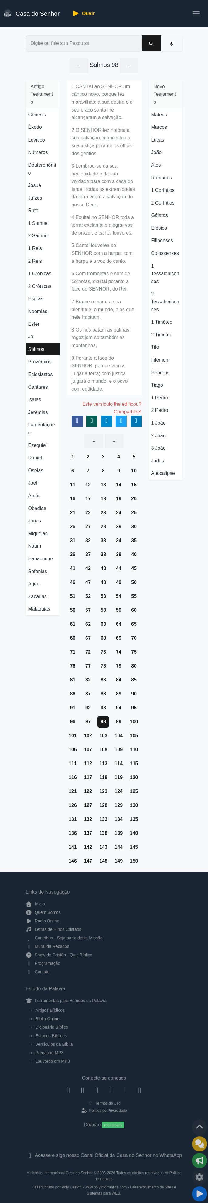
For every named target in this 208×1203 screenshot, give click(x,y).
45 (134, 568)
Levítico (36, 139)
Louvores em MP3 (53, 1061)
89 (118, 693)
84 (118, 679)
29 (118, 526)
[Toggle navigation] (196, 13)
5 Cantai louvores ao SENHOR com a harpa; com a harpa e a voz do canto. (102, 253)
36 (73, 554)
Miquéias (38, 533)
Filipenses (162, 240)
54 (118, 596)
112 (88, 763)
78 (103, 665)
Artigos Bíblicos (50, 1010)
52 (88, 596)
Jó (30, 336)
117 (88, 777)
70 (134, 638)
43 (103, 568)
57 (88, 610)
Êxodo (35, 127)
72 (88, 652)
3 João (158, 448)
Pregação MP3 (50, 1052)
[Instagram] (82, 1090)
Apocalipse (163, 473)
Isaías (34, 399)
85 (134, 679)
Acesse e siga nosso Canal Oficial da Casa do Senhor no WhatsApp (104, 1155)
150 (134, 861)
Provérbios (39, 361)
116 (73, 777)
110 (134, 749)
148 (103, 861)
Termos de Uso (104, 1103)
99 (118, 721)
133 (103, 819)
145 (134, 847)
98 (103, 721)
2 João (158, 435)
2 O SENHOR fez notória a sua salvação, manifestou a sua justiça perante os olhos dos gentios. (102, 142)
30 (134, 526)
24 (118, 512)
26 (73, 526)
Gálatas (159, 215)
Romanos (161, 177)
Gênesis (37, 114)
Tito (155, 347)
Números (38, 152)
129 (118, 805)
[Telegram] (139, 1090)
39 (118, 554)
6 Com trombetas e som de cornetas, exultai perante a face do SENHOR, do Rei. (101, 281)
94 (118, 707)
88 (103, 693)
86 (73, 693)
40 (134, 554)
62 (88, 624)
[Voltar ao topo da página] (199, 1127)
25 (134, 512)
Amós (34, 495)
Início (35, 903)
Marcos (159, 127)
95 (134, 707)
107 (88, 749)
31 (73, 540)
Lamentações (41, 428)
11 (73, 484)
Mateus (159, 114)
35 (134, 540)
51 (73, 596)
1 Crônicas (39, 273)
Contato (38, 971)
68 (103, 638)
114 (118, 763)
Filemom (160, 359)
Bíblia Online (48, 1018)
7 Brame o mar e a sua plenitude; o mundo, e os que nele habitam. (103, 309)
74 (118, 652)
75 (134, 652)
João (156, 152)
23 (103, 512)
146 (73, 861)
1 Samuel (38, 223)
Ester (33, 324)
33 (103, 540)
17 (88, 498)
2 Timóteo (161, 334)
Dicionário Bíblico (52, 1027)
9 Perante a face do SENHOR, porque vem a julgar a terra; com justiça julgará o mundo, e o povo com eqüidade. (100, 373)
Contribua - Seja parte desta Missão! (65, 937)
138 (103, 833)
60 (134, 610)
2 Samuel (38, 235)
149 (118, 861)
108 (103, 749)
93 (103, 707)
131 (73, 819)
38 (103, 554)
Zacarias (37, 596)
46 (73, 582)
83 (103, 679)
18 (103, 498)
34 (118, 540)
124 (118, 791)
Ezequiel (37, 445)
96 (73, 721)
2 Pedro (159, 410)
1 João (158, 422)
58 (103, 610)
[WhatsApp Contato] (125, 1090)
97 (88, 721)
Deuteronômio (42, 168)
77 (88, 665)
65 (134, 624)
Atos (156, 165)
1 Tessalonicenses (165, 273)
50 (134, 582)
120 (134, 777)
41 (73, 568)
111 (73, 763)
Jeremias (38, 412)
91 (73, 707)
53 (103, 596)
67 (88, 638)
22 (88, 512)
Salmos (36, 349)
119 (118, 777)
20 (134, 498)
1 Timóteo (161, 322)
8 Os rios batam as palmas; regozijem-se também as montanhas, (101, 337)
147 (88, 861)
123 (103, 791)
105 (134, 735)
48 (103, 582)
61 (73, 624)
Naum (34, 545)
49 (118, 582)
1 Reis (35, 248)
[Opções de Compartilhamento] (199, 1160)
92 (88, 707)
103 (103, 735)
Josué (34, 185)
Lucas (157, 139)
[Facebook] (68, 1090)
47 (88, 582)
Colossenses (165, 253)
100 (134, 721)
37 (88, 554)
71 (73, 652)
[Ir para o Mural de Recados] (199, 1143)
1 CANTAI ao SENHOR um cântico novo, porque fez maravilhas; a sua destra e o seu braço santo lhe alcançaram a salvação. (102, 102)
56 (73, 610)
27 (88, 526)
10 (134, 470)
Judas (157, 460)
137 (88, 833)
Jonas (34, 520)
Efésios (159, 228)
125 (134, 791)
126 (73, 805)
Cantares (38, 387)
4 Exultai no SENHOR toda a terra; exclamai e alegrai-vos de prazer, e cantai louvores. (103, 225)
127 (88, 805)
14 (118, 484)
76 (73, 665)
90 (134, 693)
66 (73, 638)
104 (118, 735)
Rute (33, 210)
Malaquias (39, 608)
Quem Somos (43, 912)
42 (88, 568)
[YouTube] (111, 1090)
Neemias (37, 311)
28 (103, 526)
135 (134, 819)
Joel (32, 482)
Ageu (33, 583)
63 (103, 624)
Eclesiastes (40, 374)
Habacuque (40, 558)
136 (73, 833)
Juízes (35, 198)
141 (73, 847)
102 (88, 735)
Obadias (37, 508)
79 (118, 665)
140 (134, 833)
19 (118, 498)
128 (103, 805)
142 (88, 847)
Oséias (35, 470)
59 (118, 610)
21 (73, 512)
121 (73, 791)
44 (118, 568)
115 (134, 763)
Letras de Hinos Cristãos (53, 929)
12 (88, 484)
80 (134, 665)
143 (103, 847)
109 (118, 749)
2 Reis (35, 261)
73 (103, 652)
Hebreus (160, 372)
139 (118, 833)
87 (88, 693)
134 (118, 819)
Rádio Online (43, 920)
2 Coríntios (163, 202)
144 (118, 847)
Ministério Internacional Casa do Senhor (59, 1173)
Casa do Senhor (32, 13)
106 (73, 749)
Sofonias (37, 571)
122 (88, 791)
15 (134, 484)
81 (73, 679)
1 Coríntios (163, 190)
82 (88, 679)
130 (134, 805)
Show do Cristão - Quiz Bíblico (59, 954)
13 (103, 484)
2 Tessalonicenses (165, 301)
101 (73, 735)
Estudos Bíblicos (51, 1035)
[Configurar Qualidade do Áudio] (199, 1177)
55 (134, 596)
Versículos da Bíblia (54, 1044)
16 (73, 498)
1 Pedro (159, 397)
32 (88, 540)
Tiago (157, 385)
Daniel (35, 457)
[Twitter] (97, 1090)
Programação (43, 963)
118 (103, 777)
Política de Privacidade (104, 1110)
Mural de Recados (47, 946)
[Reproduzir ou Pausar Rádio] (199, 1193)
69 (118, 638)
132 (88, 819)
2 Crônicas (39, 286)
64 (118, 624)
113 (103, 763)
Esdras (35, 298)
